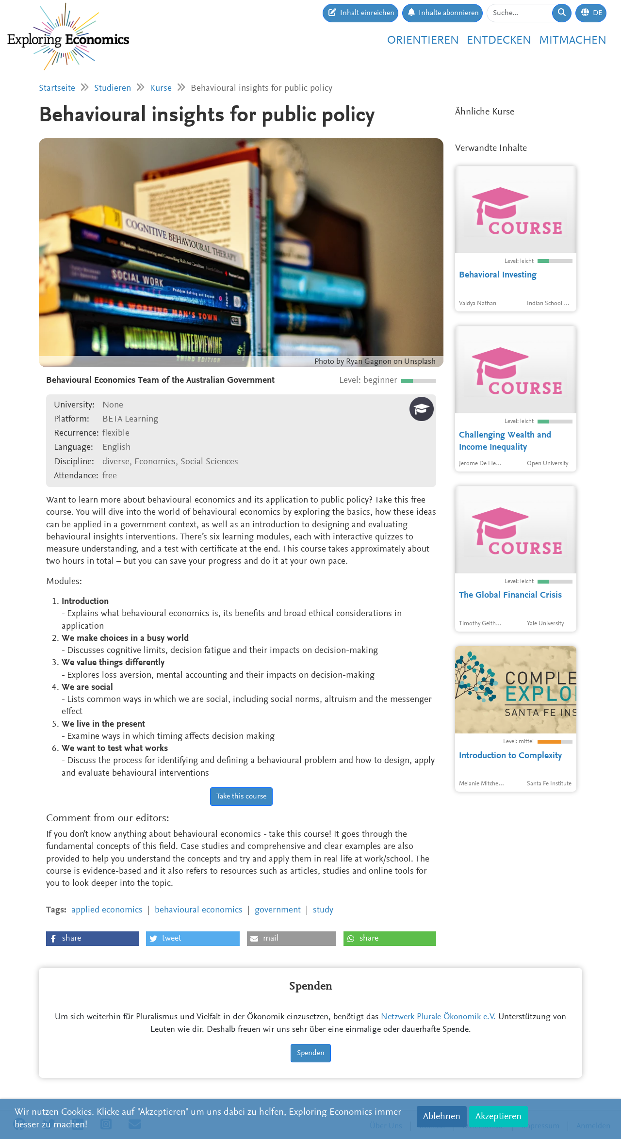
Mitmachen (572, 41)
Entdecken (499, 41)
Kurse (161, 88)
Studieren (112, 88)
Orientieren (423, 41)
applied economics (107, 910)
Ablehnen (441, 1117)
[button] (92, 938)
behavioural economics (199, 910)
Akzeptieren (498, 1117)
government (278, 910)
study (323, 910)
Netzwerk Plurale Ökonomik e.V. (438, 1017)
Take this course (241, 796)
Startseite (57, 88)
